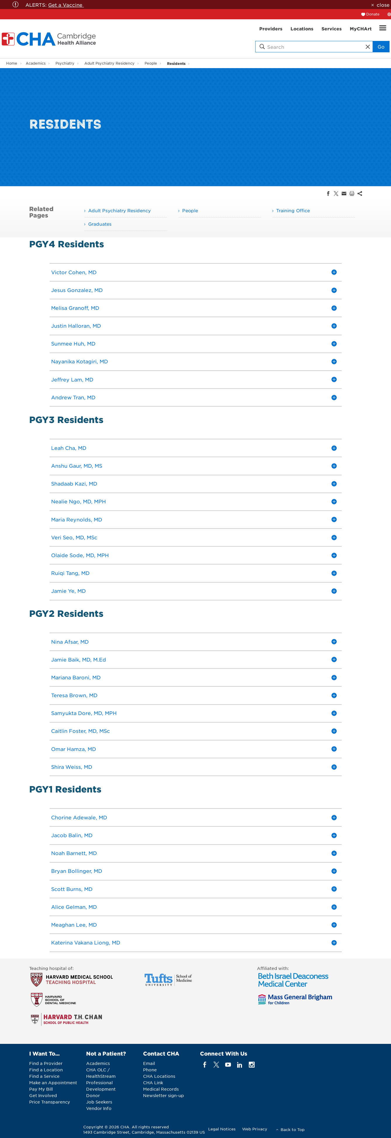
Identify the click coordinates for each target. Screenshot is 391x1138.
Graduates (100, 224)
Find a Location (46, 1069)
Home (11, 63)
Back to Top (293, 1129)
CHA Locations (159, 1076)
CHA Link (153, 1082)
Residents (176, 63)
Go (381, 46)
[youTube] (228, 1065)
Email (149, 1063)
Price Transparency (49, 1101)
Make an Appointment (53, 1082)
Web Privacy (254, 1128)
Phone (150, 1069)
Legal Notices (222, 1128)
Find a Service (44, 1076)
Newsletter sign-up (163, 1095)
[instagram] (251, 1065)
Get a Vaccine (66, 5)
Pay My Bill (41, 1089)
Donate (373, 14)
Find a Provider (45, 1063)
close (383, 5)
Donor (93, 1095)
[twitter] (216, 1065)
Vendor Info (99, 1108)
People (151, 63)
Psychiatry (64, 63)
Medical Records (161, 1089)
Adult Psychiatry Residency (109, 63)
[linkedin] (239, 1065)
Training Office (293, 210)
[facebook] (204, 1065)
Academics (36, 63)
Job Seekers (99, 1101)
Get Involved (43, 1095)
